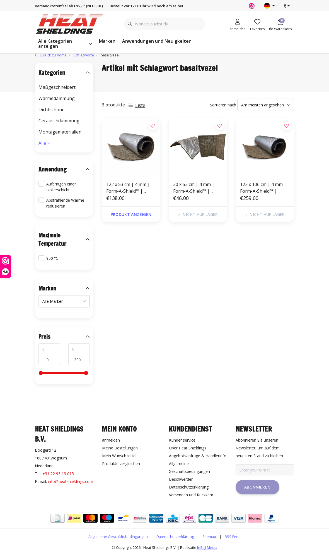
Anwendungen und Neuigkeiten (157, 41)
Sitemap (209, 536)
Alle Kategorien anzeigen (65, 43)
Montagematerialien (59, 132)
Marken (107, 41)
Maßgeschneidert (57, 87)
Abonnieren (257, 487)
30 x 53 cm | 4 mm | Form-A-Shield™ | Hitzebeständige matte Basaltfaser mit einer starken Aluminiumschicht (197, 187)
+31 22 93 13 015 (58, 473)
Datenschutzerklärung (175, 536)
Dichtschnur (51, 109)
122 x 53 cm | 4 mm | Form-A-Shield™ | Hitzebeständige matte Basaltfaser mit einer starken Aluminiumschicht (130, 187)
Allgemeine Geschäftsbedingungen (118, 536)
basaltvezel (110, 55)
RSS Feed (233, 536)
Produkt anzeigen (131, 214)
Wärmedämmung (56, 98)
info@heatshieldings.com (70, 481)
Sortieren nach (223, 105)
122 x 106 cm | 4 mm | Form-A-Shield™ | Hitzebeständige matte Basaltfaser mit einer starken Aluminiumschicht (264, 187)
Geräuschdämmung (58, 121)
